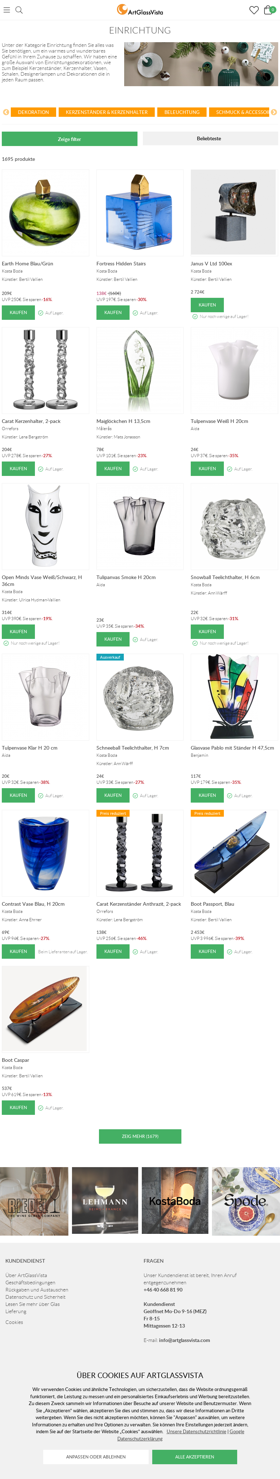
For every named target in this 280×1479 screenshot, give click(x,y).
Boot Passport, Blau (212, 903)
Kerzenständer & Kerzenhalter (107, 112)
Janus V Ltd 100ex (211, 263)
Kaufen (18, 312)
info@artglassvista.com (184, 1340)
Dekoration (33, 112)
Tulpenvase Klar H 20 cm (30, 747)
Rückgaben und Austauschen (36, 1290)
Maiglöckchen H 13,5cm (123, 421)
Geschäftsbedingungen (30, 1282)
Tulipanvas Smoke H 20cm (126, 577)
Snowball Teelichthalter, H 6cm (225, 577)
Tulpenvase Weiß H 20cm (219, 421)
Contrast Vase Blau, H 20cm (33, 903)
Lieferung (15, 1311)
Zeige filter (69, 139)
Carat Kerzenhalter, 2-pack (31, 421)
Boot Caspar (15, 1059)
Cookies (14, 1322)
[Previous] (6, 113)
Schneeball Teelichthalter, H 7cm (132, 747)
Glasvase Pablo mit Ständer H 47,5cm (232, 747)
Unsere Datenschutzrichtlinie (196, 1431)
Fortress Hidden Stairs (121, 263)
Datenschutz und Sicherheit (35, 1297)
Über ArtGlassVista (26, 1275)
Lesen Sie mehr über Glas (32, 1304)
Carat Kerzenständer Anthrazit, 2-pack (138, 903)
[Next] (273, 113)
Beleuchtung (181, 112)
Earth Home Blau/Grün (27, 263)
